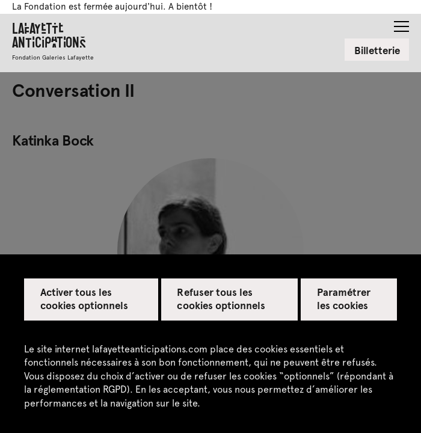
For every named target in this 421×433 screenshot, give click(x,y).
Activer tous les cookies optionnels (84, 298)
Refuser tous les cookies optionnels (221, 298)
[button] (401, 22)
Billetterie (377, 50)
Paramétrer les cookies (343, 298)
